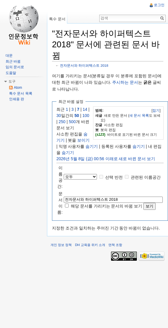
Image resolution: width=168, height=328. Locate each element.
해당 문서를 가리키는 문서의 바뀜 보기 (106, 206)
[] (156, 110)
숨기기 (91, 146)
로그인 (159, 5)
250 (62, 121)
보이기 (83, 140)
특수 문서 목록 (20, 93)
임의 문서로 (15, 67)
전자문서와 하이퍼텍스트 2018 (84, 65)
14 (85, 109)
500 (72, 121)
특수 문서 (57, 19)
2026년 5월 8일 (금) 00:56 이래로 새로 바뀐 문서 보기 (105, 158)
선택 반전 (114, 177)
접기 (155, 110)
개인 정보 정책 (61, 245)
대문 (9, 55)
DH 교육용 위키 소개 (90, 245)
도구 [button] (12, 81)
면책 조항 (115, 245)
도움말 (11, 73)
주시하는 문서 (125, 82)
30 (58, 115)
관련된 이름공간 (146, 177)
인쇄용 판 (16, 99)
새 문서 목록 (139, 115)
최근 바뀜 (13, 61)
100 (85, 115)
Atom (18, 88)
